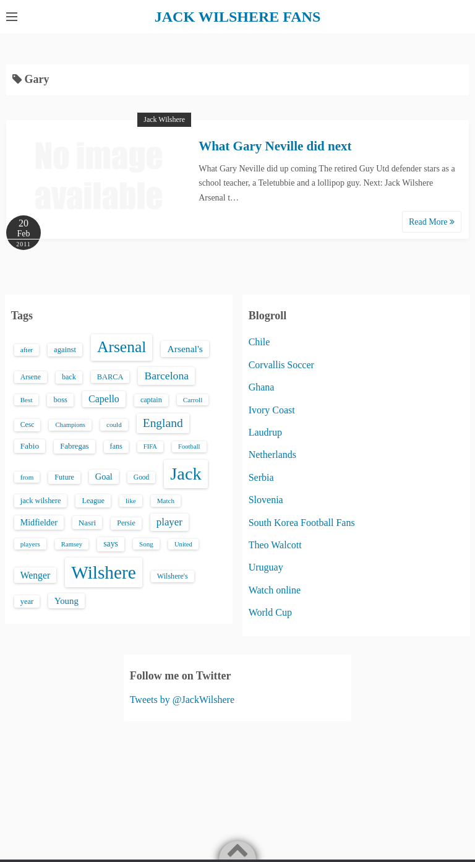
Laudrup (265, 432)
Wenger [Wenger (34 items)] (35, 575)
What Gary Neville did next (275, 146)
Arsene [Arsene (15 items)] (30, 377)
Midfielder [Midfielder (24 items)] (39, 522)
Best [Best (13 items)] (26, 399)
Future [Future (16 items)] (64, 477)
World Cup (270, 612)
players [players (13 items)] (30, 544)
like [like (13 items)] (131, 500)
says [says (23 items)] (110, 543)
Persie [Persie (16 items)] (126, 523)
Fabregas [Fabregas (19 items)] (74, 446)
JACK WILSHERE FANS (238, 17)
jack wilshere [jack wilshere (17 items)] (40, 500)
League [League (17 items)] (93, 500)
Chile (259, 342)
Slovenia (266, 499)
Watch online (275, 590)
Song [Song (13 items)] (146, 544)
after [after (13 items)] (26, 349)
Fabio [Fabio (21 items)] (29, 445)
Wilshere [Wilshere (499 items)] (103, 572)
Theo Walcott (275, 545)
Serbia (261, 477)
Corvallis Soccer (281, 365)
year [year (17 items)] (26, 601)
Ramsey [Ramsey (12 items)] (71, 544)
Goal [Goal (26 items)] (104, 476)
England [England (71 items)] (163, 422)
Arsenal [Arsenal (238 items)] (122, 347)
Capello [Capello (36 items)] (103, 399)
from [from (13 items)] (27, 477)
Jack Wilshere (164, 119)
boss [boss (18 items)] (60, 399)
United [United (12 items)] (183, 544)
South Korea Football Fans (302, 522)
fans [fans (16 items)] (116, 446)
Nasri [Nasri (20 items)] (87, 522)
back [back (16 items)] (69, 377)
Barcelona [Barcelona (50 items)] (166, 375)
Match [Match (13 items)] (165, 500)
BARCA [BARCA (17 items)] (110, 377)
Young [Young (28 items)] (66, 601)
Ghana (262, 387)
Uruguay (266, 567)
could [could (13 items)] (114, 424)
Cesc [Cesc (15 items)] (27, 425)
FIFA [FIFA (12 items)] (150, 446)
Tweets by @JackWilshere (182, 699)
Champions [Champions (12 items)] (70, 424)
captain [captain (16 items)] (151, 399)
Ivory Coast (272, 410)
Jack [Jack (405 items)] (185, 473)
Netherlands (272, 454)
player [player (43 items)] (169, 522)
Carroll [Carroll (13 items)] (193, 399)
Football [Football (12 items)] (189, 446)
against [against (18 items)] (65, 349)
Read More (432, 221)
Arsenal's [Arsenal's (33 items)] (184, 348)
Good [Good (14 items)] (142, 477)
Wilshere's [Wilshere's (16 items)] (172, 576)
